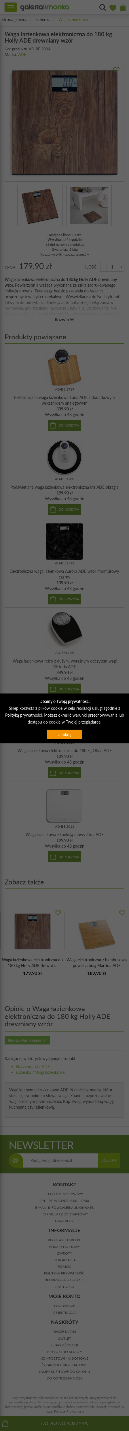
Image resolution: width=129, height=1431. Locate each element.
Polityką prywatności (23, 715)
